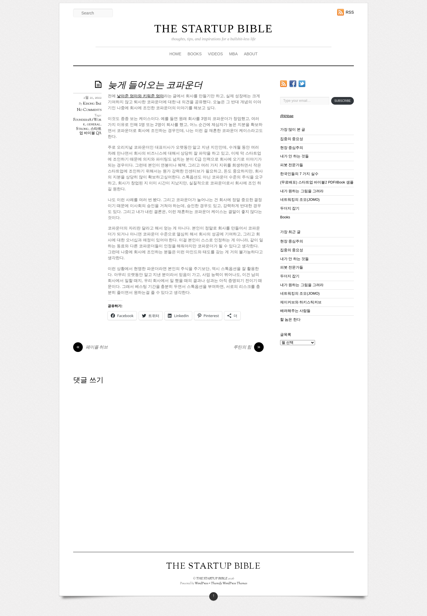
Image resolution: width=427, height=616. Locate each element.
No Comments (89, 110)
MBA (233, 54)
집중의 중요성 (291, 139)
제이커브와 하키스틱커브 (301, 302)
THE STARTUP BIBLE (213, 28)
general (93, 124)
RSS (350, 12)
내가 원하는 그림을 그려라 (302, 191)
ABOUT (250, 54)
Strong (82, 129)
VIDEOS (215, 54)
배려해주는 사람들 (295, 311)
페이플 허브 (90, 348)
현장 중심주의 (291, 148)
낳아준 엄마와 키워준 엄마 (140, 96)
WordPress (201, 583)
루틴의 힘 (248, 348)
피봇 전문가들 (291, 165)
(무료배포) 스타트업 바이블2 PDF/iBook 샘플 (317, 182)
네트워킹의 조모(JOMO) (300, 200)
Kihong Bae (92, 103)
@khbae (286, 116)
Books (285, 217)
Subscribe (342, 100)
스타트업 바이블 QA (90, 131)
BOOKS (194, 54)
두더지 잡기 (290, 208)
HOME (175, 54)
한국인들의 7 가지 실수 (299, 174)
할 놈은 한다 (290, 320)
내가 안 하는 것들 (294, 156)
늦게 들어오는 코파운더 (155, 85)
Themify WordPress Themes (229, 583)
